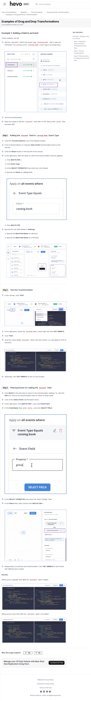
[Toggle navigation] (4, 4)
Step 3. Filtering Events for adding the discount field (81, 58)
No (38, 653)
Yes (28, 653)
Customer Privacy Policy (45, 684)
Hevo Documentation (9, 12)
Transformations (37, 12)
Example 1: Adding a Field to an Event (81, 37)
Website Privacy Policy (45, 680)
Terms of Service (45, 688)
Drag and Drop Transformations (58, 12)
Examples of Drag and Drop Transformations (21, 14)
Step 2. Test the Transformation (79, 52)
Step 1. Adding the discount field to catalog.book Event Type (80, 45)
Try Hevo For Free (56, 663)
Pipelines (23, 12)
